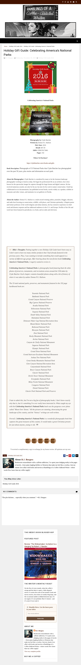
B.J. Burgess (40, 631)
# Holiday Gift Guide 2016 (15, 456)
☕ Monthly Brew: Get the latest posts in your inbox (40, 608)
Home (5, 46)
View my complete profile (32, 651)
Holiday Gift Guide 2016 (15, 46)
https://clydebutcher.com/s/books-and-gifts (40, 163)
